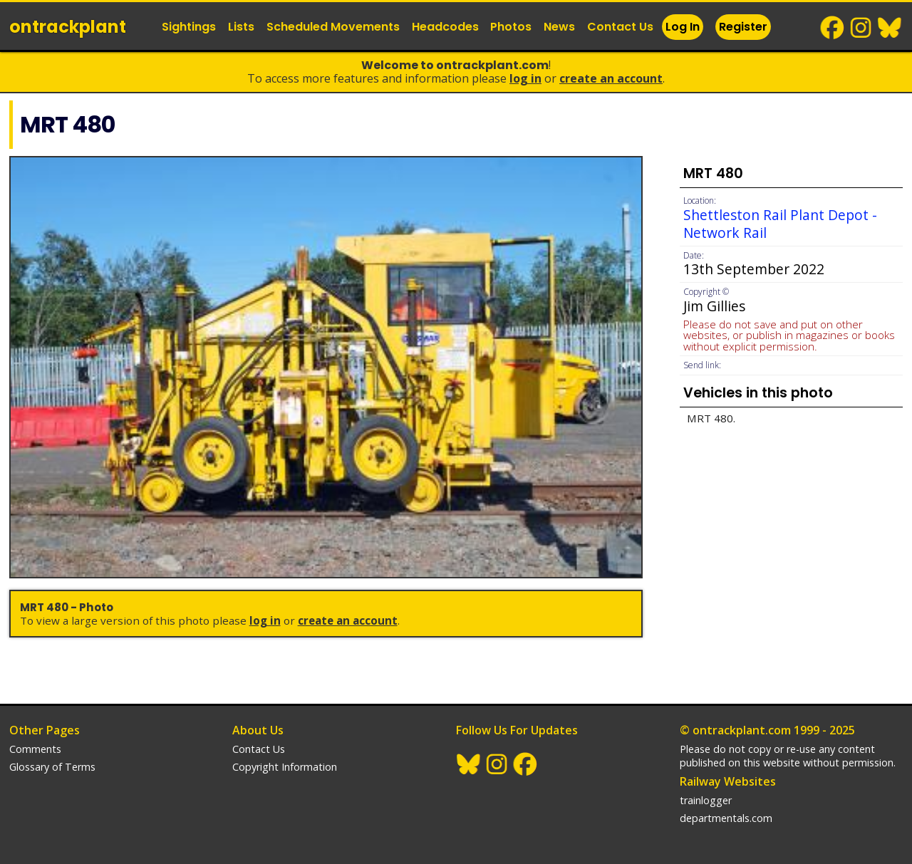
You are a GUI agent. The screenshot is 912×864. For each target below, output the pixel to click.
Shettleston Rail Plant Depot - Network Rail (780, 223)
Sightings (189, 27)
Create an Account (611, 78)
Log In (682, 27)
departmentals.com (726, 818)
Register (743, 27)
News (559, 27)
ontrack (67, 26)
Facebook (833, 28)
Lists (241, 27)
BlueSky (890, 28)
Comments (35, 749)
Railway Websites (728, 781)
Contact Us (620, 27)
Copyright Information (284, 767)
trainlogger (706, 800)
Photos (511, 27)
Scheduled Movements (333, 27)
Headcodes (445, 27)
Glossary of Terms (52, 767)
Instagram (861, 28)
